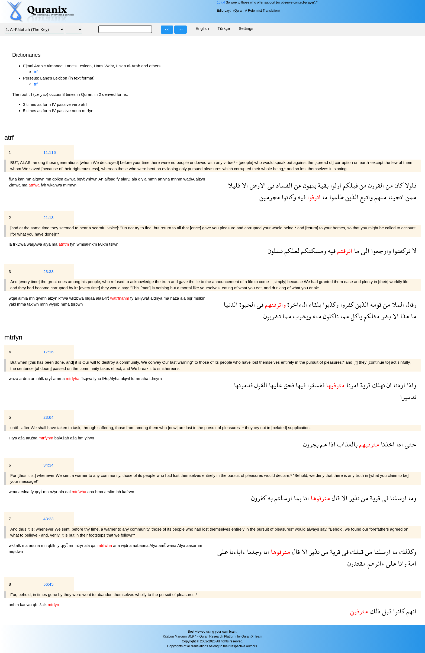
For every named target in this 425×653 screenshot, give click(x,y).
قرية (364, 385)
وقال (410, 304)
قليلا (234, 185)
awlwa (70, 179)
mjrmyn (69, 185)
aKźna (32, 438)
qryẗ (49, 378)
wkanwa (55, 185)
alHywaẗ (142, 298)
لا (413, 250)
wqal (13, 298)
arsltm (110, 491)
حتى (409, 444)
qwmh (42, 298)
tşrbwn (77, 304)
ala (135, 179)
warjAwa (35, 244)
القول (260, 385)
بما (296, 498)
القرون (375, 185)
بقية (322, 185)
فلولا (409, 185)
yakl (13, 304)
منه (316, 316)
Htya (13, 438)
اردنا (398, 385)
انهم (410, 611)
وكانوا (288, 197)
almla (23, 298)
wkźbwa (77, 298)
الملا (397, 304)
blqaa (90, 298)
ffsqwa (87, 378)
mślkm (199, 298)
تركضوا (400, 250)
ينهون (308, 185)
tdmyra (155, 378)
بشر (385, 316)
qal (68, 491)
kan (21, 179)
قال (335, 498)
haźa (175, 298)
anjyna (164, 179)
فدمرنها (243, 385)
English (202, 28)
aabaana (141, 545)
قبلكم (349, 185)
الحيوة (246, 304)
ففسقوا (314, 385)
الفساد (283, 185)
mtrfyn (13, 337)
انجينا (395, 197)
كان (398, 185)
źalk (43, 604)
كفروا (346, 304)
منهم (380, 197)
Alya (154, 545)
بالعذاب (347, 444)
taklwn (33, 304)
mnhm (177, 179)
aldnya (156, 298)
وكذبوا (330, 304)
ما (324, 197)
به (269, 498)
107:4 (221, 2)
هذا (404, 316)
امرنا (352, 385)
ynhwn (92, 179)
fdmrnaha (140, 378)
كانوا (398, 611)
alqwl (126, 378)
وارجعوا (380, 250)
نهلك (377, 385)
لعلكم (291, 250)
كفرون (258, 498)
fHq (106, 378)
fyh (44, 185)
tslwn (113, 244)
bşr (190, 298)
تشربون (272, 316)
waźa (14, 378)
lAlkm (103, 244)
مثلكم (371, 316)
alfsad (111, 179)
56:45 (48, 584)
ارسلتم (282, 498)
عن (296, 185)
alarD (126, 179)
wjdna (127, 545)
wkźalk (15, 545)
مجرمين (269, 197)
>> (180, 29)
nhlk (41, 378)
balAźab (62, 438)
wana (172, 545)
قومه (375, 304)
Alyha (115, 378)
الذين (351, 197)
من (388, 185)
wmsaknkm (87, 244)
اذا (399, 444)
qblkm (58, 179)
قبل (386, 611)
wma (13, 491)
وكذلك (407, 551)
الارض (257, 185)
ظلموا (336, 197)
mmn (153, 179)
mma (22, 304)
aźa (22, 438)
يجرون (310, 444)
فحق (288, 385)
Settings (246, 28)
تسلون (275, 250)
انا (305, 498)
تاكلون (330, 316)
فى (270, 185)
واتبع (366, 197)
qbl (36, 604)
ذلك (374, 611)
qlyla (143, 179)
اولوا (335, 185)
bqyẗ (81, 179)
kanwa (26, 604)
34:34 (48, 465)
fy (119, 179)
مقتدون (356, 563)
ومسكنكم (313, 250)
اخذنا (387, 444)
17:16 (48, 352)
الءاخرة (296, 304)
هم (322, 444)
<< (167, 29)
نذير (353, 498)
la (11, 244)
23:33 (48, 271)
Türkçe (224, 28)
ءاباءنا (236, 551)
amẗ (163, 545)
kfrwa (63, 298)
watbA (189, 179)
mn (29, 179)
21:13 (48, 217)
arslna (24, 491)
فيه (300, 197)
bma (99, 491)
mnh (44, 304)
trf (35, 71)
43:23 (48, 518)
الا (244, 185)
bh (119, 491)
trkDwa (20, 244)
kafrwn (128, 491)
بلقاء (314, 304)
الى (364, 250)
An (101, 179)
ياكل (355, 316)
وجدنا (253, 551)
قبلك (356, 551)
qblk (52, 545)
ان (388, 385)
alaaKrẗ (103, 298)
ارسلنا (397, 498)
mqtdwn (16, 551)
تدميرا (408, 396)
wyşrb (54, 304)
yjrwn (89, 438)
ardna (25, 378)
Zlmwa (15, 185)
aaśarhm (194, 545)
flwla (13, 179)
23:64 (48, 417)
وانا (401, 563)
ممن (410, 197)
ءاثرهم (375, 563)
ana (91, 491)
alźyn (200, 179)
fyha (97, 378)
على (222, 551)
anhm (14, 604)
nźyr (54, 491)
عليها (274, 385)
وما (411, 498)
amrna (59, 378)
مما (344, 316)
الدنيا (231, 304)
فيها (299, 385)
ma (25, 185)
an (34, 378)
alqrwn (39, 179)
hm (81, 438)
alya (47, 244)
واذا (410, 385)
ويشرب (301, 316)
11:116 (49, 152)
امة (411, 563)
